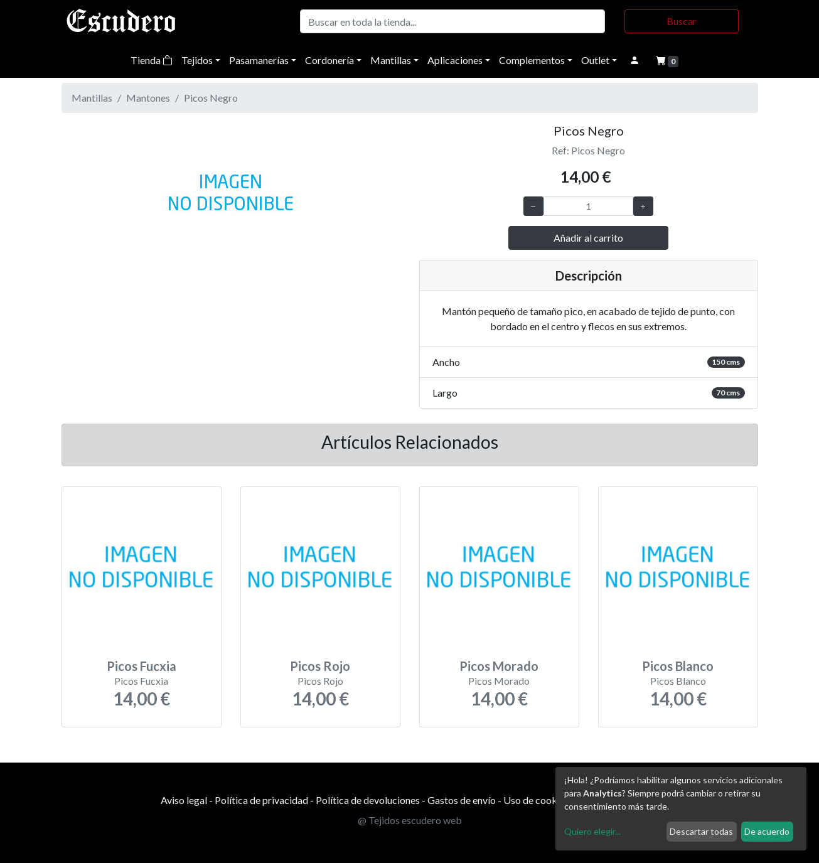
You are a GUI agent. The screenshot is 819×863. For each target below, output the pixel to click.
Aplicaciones (455, 60)
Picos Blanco (678, 665)
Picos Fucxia (141, 665)
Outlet (595, 60)
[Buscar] (453, 21)
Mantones (148, 98)
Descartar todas (701, 831)
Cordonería (329, 60)
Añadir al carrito (588, 238)
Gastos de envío (461, 800)
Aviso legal (184, 800)
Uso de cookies (536, 800)
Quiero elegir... (592, 831)
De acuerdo (767, 831)
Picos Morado (498, 665)
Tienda (152, 60)
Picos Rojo (320, 665)
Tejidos (197, 60)
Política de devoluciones (368, 800)
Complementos (532, 60)
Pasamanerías (259, 60)
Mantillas (390, 60)
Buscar (681, 21)
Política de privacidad (261, 800)
